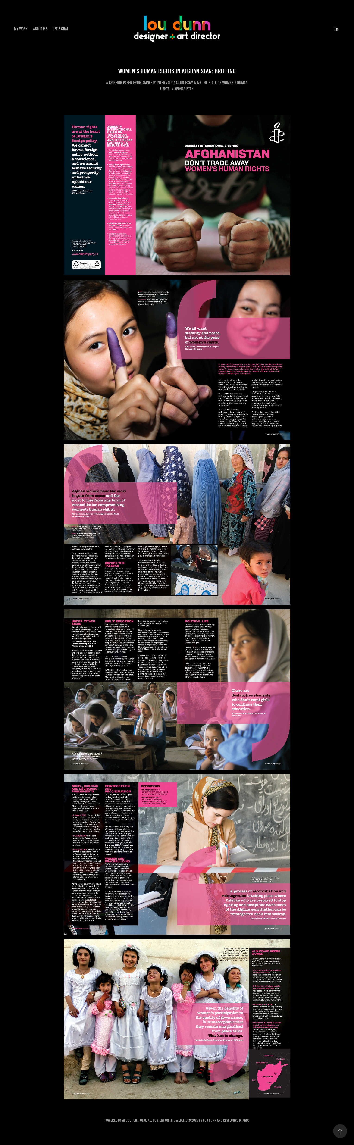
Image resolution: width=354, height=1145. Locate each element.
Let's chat (60, 28)
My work (20, 28)
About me (40, 28)
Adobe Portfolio (134, 1120)
